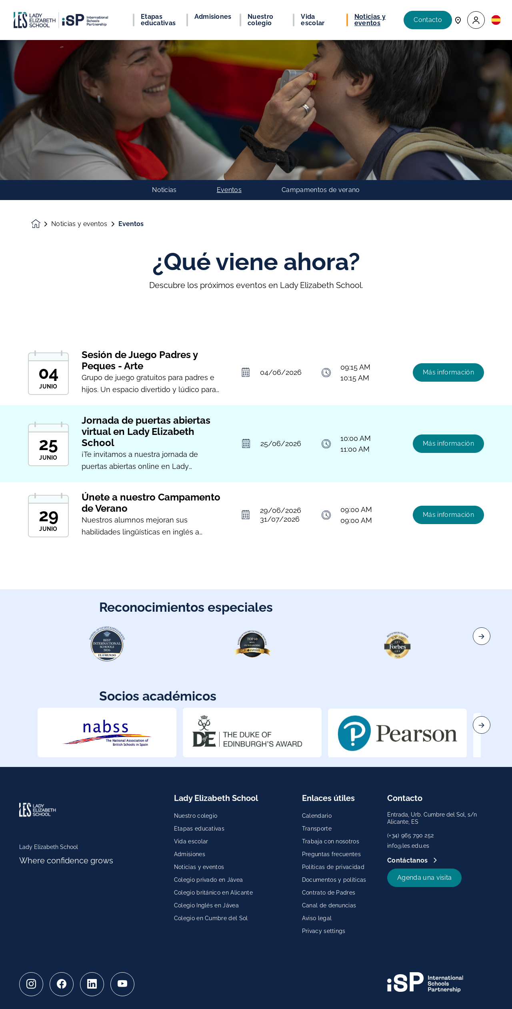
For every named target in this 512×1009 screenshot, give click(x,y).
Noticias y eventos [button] (370, 20)
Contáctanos (408, 860)
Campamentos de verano (321, 190)
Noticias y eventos (79, 224)
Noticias (164, 190)
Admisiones (189, 854)
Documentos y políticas (334, 880)
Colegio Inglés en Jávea (206, 905)
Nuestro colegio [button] (260, 20)
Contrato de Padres (329, 892)
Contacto (428, 20)
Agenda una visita (424, 877)
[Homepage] (41, 223)
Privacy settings (324, 931)
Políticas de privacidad (333, 867)
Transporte (317, 828)
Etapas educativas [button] (158, 20)
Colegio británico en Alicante (213, 892)
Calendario (317, 816)
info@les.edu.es (408, 846)
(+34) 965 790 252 (410, 835)
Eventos (229, 190)
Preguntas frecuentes (331, 854)
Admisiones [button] (213, 17)
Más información (448, 386)
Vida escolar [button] (312, 20)
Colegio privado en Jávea (208, 880)
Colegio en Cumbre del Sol (211, 918)
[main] (256, 524)
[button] (476, 20)
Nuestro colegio (196, 816)
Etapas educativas (199, 828)
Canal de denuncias (329, 905)
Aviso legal (317, 918)
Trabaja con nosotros (330, 841)
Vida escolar (191, 841)
